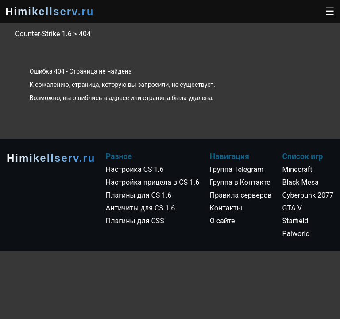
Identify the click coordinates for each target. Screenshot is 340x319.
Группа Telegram (236, 169)
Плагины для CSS (135, 221)
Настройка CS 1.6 (135, 169)
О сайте (222, 221)
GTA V (291, 208)
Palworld (295, 234)
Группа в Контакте (240, 182)
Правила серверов (241, 195)
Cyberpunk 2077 (307, 195)
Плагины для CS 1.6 (139, 195)
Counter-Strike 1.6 (43, 34)
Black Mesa (300, 182)
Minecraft (297, 169)
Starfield (295, 221)
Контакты (226, 208)
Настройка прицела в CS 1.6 (152, 182)
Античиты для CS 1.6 (140, 208)
